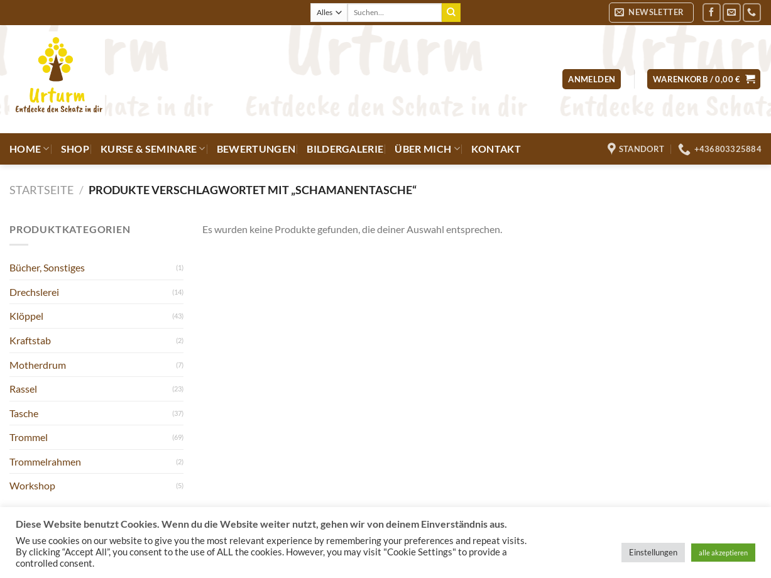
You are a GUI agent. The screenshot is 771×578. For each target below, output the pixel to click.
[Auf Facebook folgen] (712, 12)
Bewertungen (256, 149)
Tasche (23, 413)
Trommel (28, 437)
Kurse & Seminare (153, 149)
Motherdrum (37, 365)
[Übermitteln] (451, 12)
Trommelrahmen (45, 461)
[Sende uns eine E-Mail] (732, 12)
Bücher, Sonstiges (47, 267)
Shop (75, 149)
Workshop (32, 485)
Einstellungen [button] (653, 552)
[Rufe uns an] (752, 12)
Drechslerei (34, 292)
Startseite (41, 190)
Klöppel (26, 316)
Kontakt (496, 149)
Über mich (427, 149)
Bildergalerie (345, 149)
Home (29, 149)
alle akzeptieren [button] (723, 552)
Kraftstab (30, 340)
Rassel (23, 389)
